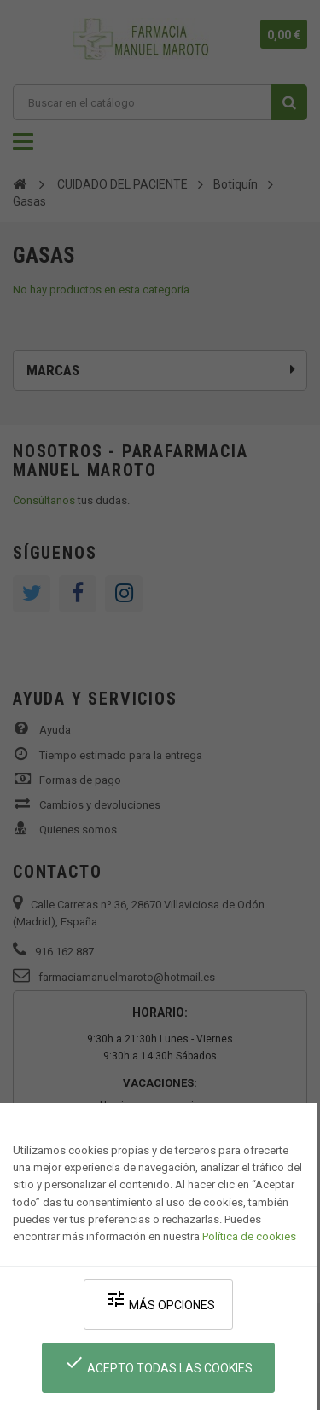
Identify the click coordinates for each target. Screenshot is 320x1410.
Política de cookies (249, 1236)
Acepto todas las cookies (158, 1363)
